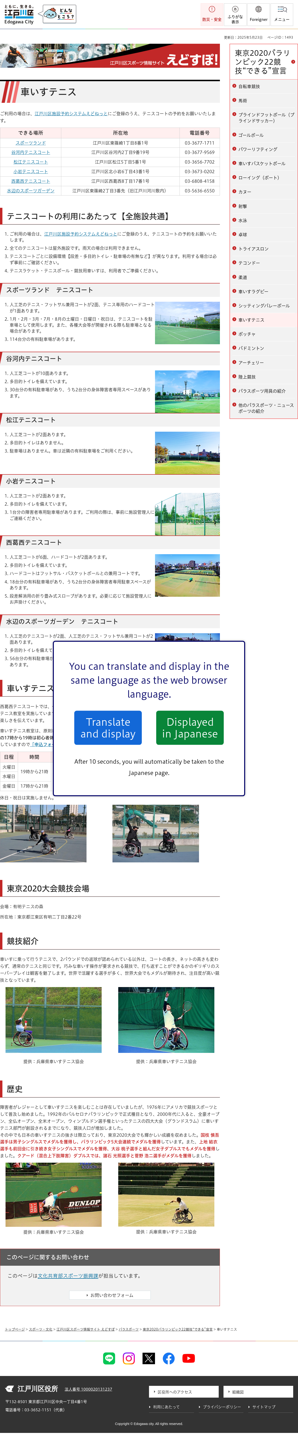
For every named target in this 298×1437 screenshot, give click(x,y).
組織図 (238, 1392)
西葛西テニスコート (30, 181)
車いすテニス (251, 320)
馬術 (242, 100)
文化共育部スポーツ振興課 (68, 1275)
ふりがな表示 (235, 19)
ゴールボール (251, 135)
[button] (258, 14)
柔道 (242, 277)
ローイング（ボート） (260, 178)
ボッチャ (247, 334)
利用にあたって (166, 1407)
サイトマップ (263, 1407)
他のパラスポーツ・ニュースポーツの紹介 (266, 408)
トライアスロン (253, 249)
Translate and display (108, 727)
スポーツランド (31, 143)
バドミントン (251, 348)
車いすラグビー (253, 291)
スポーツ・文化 (40, 1329)
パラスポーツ (129, 1329)
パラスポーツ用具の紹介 (262, 391)
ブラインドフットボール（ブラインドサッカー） (266, 118)
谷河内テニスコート (30, 152)
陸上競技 (247, 377)
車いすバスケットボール (262, 163)
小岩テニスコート (30, 171)
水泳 (242, 220)
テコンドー (249, 263)
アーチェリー (251, 363)
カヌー (244, 192)
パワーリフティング (257, 149)
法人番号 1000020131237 (88, 1389)
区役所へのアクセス (175, 1392)
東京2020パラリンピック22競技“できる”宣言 (262, 61)
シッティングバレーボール (264, 306)
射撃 (242, 206)
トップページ (15, 1329)
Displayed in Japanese (190, 727)
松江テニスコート (30, 162)
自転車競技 (249, 86)
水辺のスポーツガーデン (31, 191)
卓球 (242, 235)
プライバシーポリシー (222, 1407)
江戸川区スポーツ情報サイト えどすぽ (85, 1329)
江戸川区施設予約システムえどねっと (71, 113)
